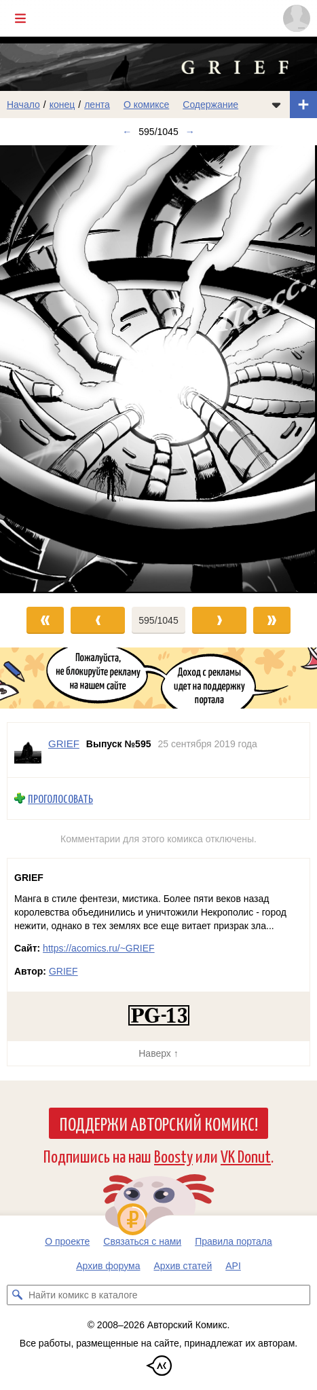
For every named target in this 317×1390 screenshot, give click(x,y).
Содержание (210, 104)
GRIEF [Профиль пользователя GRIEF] (63, 743)
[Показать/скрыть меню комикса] (276, 104)
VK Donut (246, 1155)
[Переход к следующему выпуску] (158, 369)
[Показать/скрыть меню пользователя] (296, 18)
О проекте (67, 1241)
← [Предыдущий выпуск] (127, 131)
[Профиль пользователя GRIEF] (27, 750)
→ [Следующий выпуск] (190, 131)
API (233, 1265)
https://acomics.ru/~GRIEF (99, 948)
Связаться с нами (142, 1241)
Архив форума (108, 1265)
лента (97, 104)
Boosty (173, 1155)
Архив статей (183, 1265)
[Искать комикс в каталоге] (16, 1294)
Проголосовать (60, 798)
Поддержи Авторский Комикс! (158, 1123)
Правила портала (233, 1241)
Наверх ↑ (158, 1053)
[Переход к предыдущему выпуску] (39, 369)
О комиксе (146, 104)
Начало (23, 104)
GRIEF (63, 971)
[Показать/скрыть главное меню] (20, 18)
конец (62, 104)
